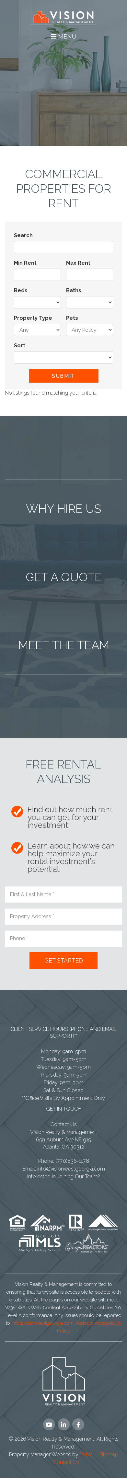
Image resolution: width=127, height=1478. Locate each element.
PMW (86, 1454)
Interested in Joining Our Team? (63, 1176)
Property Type (33, 318)
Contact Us (64, 1124)
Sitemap (108, 1454)
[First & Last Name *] (63, 894)
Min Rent (25, 263)
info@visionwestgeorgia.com (71, 1169)
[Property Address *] (63, 916)
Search (23, 235)
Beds (21, 290)
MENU (63, 36)
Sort (19, 345)
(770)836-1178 (72, 1161)
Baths (73, 290)
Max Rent (78, 263)
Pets (72, 318)
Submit (63, 376)
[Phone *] (63, 938)
